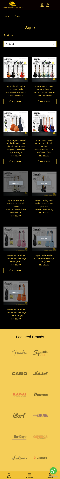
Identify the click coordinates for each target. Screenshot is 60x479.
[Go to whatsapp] (53, 470)
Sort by (8, 35)
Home (6, 16)
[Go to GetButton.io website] (53, 476)
